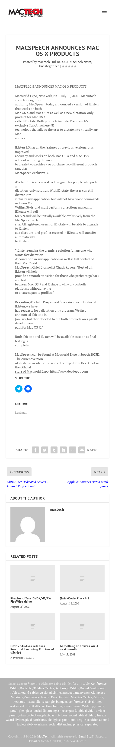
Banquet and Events (76, 692)
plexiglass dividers (54, 715)
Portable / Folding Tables (37, 688)
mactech (44, 62)
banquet (61, 702)
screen (68, 706)
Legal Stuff (86, 736)
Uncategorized (49, 66)
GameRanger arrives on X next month (79, 647)
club (88, 702)
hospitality (33, 706)
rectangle (48, 702)
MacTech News (80, 62)
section (47, 706)
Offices (98, 697)
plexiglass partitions (61, 720)
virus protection (30, 715)
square (99, 706)
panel (13, 711)
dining (96, 702)
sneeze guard (67, 711)
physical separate (85, 724)
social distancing (45, 711)
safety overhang (36, 724)
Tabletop (88, 706)
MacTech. (43, 736)
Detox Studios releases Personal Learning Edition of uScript (32, 649)
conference (76, 702)
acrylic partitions (88, 720)
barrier (57, 706)
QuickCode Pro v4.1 (74, 598)
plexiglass (25, 711)
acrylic (35, 702)
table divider (85, 711)
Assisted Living (50, 692)
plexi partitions (35, 720)
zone (77, 706)
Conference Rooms (37, 697)
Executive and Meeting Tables (71, 697)
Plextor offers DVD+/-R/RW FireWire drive (30, 600)
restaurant (17, 706)
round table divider (82, 715)
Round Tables (29, 692)
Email (33, 741)
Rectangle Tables (67, 688)
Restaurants (21, 702)
